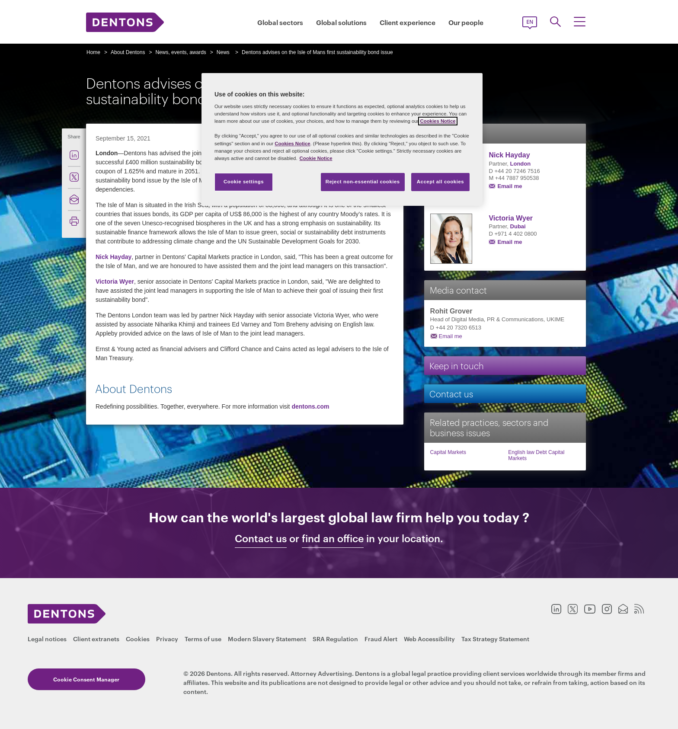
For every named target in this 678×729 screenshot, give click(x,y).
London (520, 163)
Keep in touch (456, 365)
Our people (465, 22)
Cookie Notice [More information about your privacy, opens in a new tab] (316, 158)
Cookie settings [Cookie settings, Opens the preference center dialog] (244, 181)
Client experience (407, 22)
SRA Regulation (335, 638)
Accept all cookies (440, 181)
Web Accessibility (429, 638)
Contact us (451, 393)
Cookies (138, 638)
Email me (509, 186)
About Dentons (128, 52)
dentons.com (310, 406)
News (223, 52)
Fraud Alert (381, 638)
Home (93, 52)
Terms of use (203, 638)
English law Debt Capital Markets (536, 455)
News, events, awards (180, 52)
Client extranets (96, 638)
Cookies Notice (437, 121)
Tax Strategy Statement (495, 638)
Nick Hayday (113, 256)
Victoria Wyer (115, 281)
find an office (333, 538)
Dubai (518, 226)
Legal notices (47, 638)
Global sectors (280, 22)
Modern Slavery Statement (267, 638)
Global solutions (341, 22)
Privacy (167, 638)
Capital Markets (448, 452)
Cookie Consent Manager (78, 679)
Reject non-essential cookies (363, 181)
